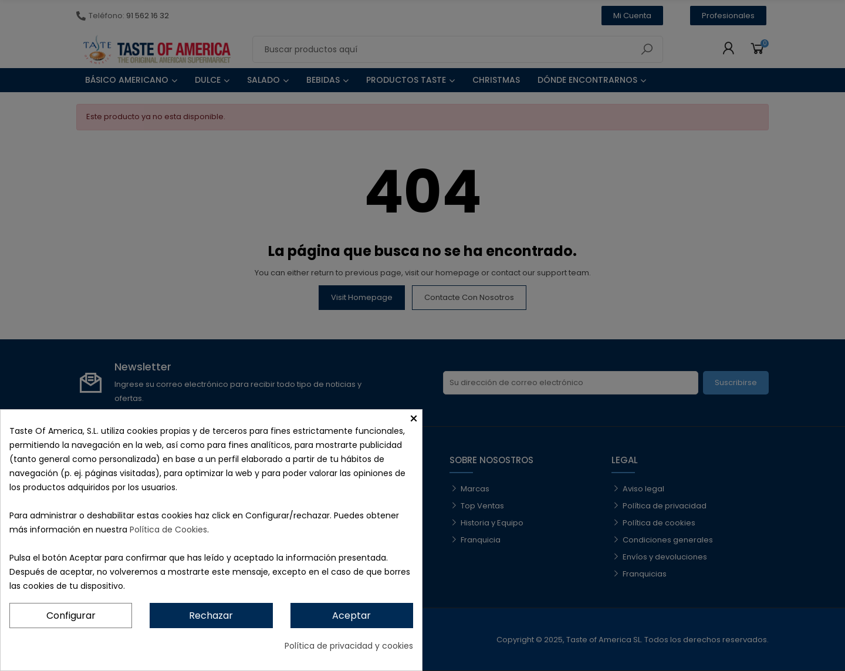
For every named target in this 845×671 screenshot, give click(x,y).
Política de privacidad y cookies (349, 646)
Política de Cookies (168, 529)
